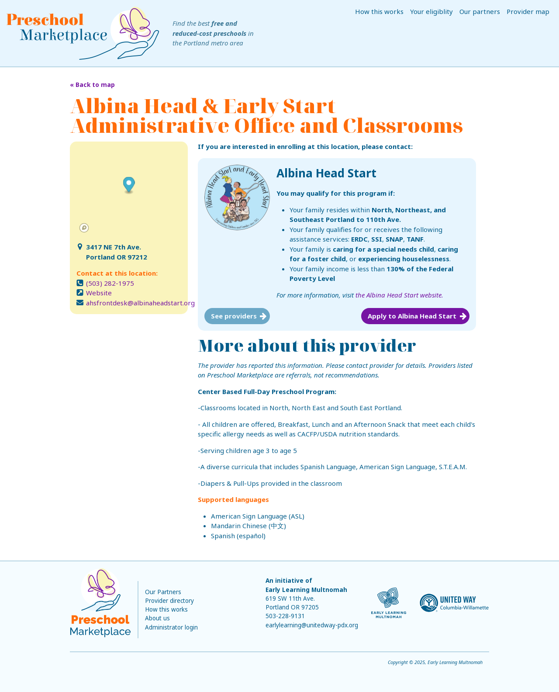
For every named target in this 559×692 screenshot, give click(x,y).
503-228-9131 (285, 616)
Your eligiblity (431, 11)
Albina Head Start (326, 173)
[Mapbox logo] (84, 228)
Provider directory (169, 601)
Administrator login (171, 627)
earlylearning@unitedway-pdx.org (312, 625)
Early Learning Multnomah (306, 590)
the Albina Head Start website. (399, 295)
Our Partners (163, 592)
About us (157, 618)
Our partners (479, 11)
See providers (234, 315)
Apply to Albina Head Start (412, 315)
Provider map (528, 11)
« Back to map (92, 85)
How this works (379, 11)
